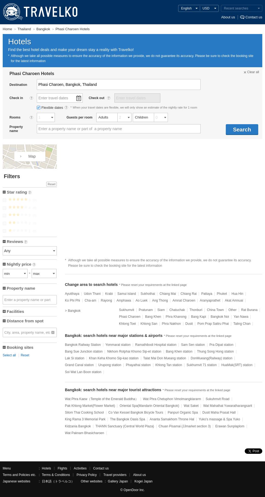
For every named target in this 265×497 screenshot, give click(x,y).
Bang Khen (153, 317)
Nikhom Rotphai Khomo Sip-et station (134, 351)
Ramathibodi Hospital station (156, 345)
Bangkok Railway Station (83, 345)
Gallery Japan (118, 481)
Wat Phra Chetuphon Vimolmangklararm (172, 399)
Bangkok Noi (220, 317)
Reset (51, 184)
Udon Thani (92, 294)
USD (206, 8)
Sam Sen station (193, 345)
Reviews (17, 242)
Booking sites (20, 347)
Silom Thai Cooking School (84, 412)
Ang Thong (160, 300)
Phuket (222, 294)
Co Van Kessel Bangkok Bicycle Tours (135, 412)
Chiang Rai (189, 294)
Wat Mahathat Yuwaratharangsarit (227, 406)
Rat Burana (249, 310)
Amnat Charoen (184, 300)
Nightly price (21, 265)
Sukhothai (148, 294)
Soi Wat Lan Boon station (83, 372)
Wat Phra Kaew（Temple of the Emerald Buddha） (101, 399)
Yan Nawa (241, 317)
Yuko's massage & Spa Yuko (219, 419)
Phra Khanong (176, 317)
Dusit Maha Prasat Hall (219, 412)
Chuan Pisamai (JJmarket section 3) (185, 426)
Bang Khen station (179, 351)
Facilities (15, 311)
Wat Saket (191, 406)
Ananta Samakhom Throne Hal (172, 419)
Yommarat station (118, 345)
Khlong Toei (127, 324)
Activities (80, 468)
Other (232, 310)
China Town (215, 310)
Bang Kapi (198, 317)
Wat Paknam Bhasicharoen (84, 433)
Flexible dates (50, 108)
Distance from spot (25, 321)
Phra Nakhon (171, 324)
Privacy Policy (87, 475)
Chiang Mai (168, 294)
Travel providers (115, 475)
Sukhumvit (126, 310)
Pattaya (206, 294)
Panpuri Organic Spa (183, 412)
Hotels (46, 468)
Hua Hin (237, 294)
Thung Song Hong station (215, 351)
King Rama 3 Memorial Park (85, 419)
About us (228, 17)
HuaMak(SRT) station (236, 365)
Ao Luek (141, 300)
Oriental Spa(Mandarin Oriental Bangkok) (149, 406)
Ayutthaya (72, 294)
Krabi (109, 294)
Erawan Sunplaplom (229, 426)
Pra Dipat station (222, 345)
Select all (9, 355)
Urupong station (109, 365)
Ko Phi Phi (72, 300)
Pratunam (146, 310)
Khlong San (149, 324)
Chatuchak (177, 310)
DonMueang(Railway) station (211, 358)
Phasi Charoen (129, 317)
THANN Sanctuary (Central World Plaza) (124, 426)
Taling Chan (241, 324)
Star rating (19, 192)
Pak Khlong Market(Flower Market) (90, 406)
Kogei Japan (143, 481)
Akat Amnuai (234, 300)
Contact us (254, 17)
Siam (161, 310)
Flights (62, 468)
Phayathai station (138, 365)
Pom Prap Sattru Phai (213, 324)
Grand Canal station (79, 365)
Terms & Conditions (56, 475)
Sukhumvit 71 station (202, 365)
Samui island (126, 294)
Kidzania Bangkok (78, 426)
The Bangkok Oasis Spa (127, 419)
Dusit (189, 324)
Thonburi (196, 310)
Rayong (106, 300)
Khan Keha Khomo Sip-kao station (113, 358)
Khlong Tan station (168, 365)
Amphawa (124, 300)
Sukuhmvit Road (217, 399)
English (186, 8)
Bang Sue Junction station (83, 351)
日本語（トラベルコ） (58, 481)
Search (242, 130)
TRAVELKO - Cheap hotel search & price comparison (39, 12)
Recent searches (236, 8)
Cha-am (90, 300)
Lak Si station (74, 358)
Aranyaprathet (210, 300)
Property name (21, 288)
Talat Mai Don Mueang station (164, 358)
